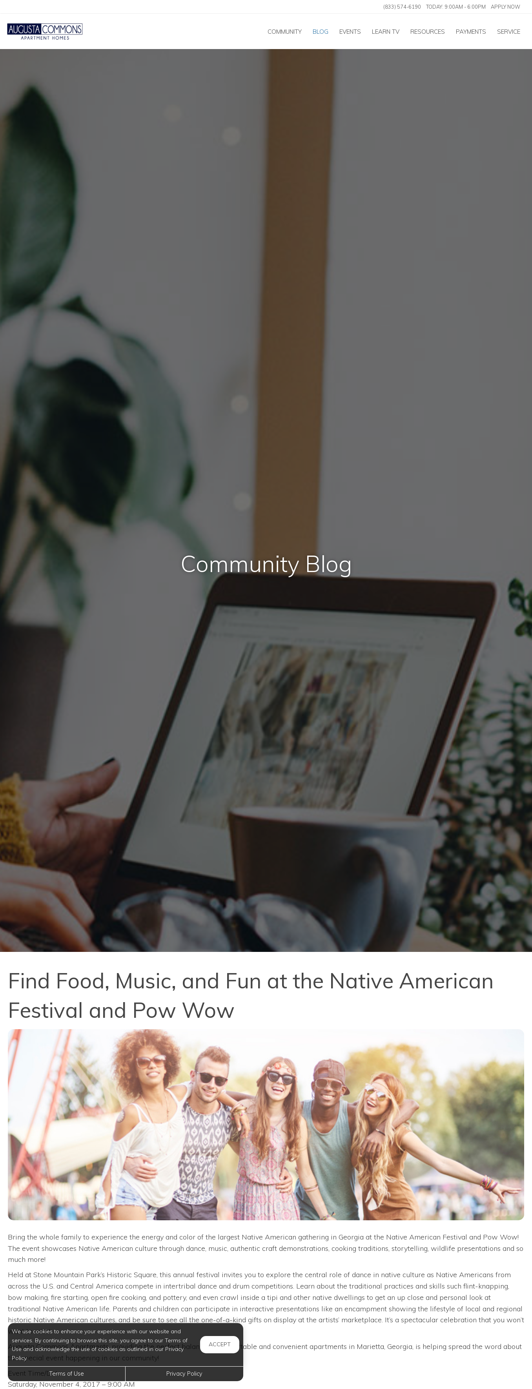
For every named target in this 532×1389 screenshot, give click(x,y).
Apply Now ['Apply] (505, 7)
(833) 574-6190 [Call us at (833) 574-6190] (402, 7)
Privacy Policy (184, 1373)
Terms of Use (66, 1373)
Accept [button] (220, 1344)
